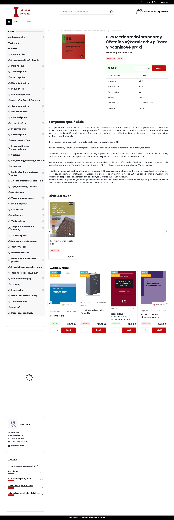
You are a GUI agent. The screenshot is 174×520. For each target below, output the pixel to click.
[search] (111, 11)
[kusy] (140, 68)
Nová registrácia (161, 2)
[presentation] (49, 231)
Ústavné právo (57, 316)
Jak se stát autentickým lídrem (32, 398)
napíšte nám (17, 445)
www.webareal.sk (97, 517)
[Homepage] (9, 22)
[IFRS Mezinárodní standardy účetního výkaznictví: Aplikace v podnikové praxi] (73, 46)
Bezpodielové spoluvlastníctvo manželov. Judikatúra (121, 317)
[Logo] (22, 12)
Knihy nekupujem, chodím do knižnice (24, 493)
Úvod (50, 31)
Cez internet (13, 471)
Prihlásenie (145, 2)
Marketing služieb (29, 351)
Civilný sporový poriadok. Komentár (92, 311)
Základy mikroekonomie (32, 374)
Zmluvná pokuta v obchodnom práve (150, 315)
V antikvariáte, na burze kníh (20, 486)
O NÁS (17, 21)
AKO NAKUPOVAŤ (29, 21)
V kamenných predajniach (19, 478)
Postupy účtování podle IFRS (61, 242)
